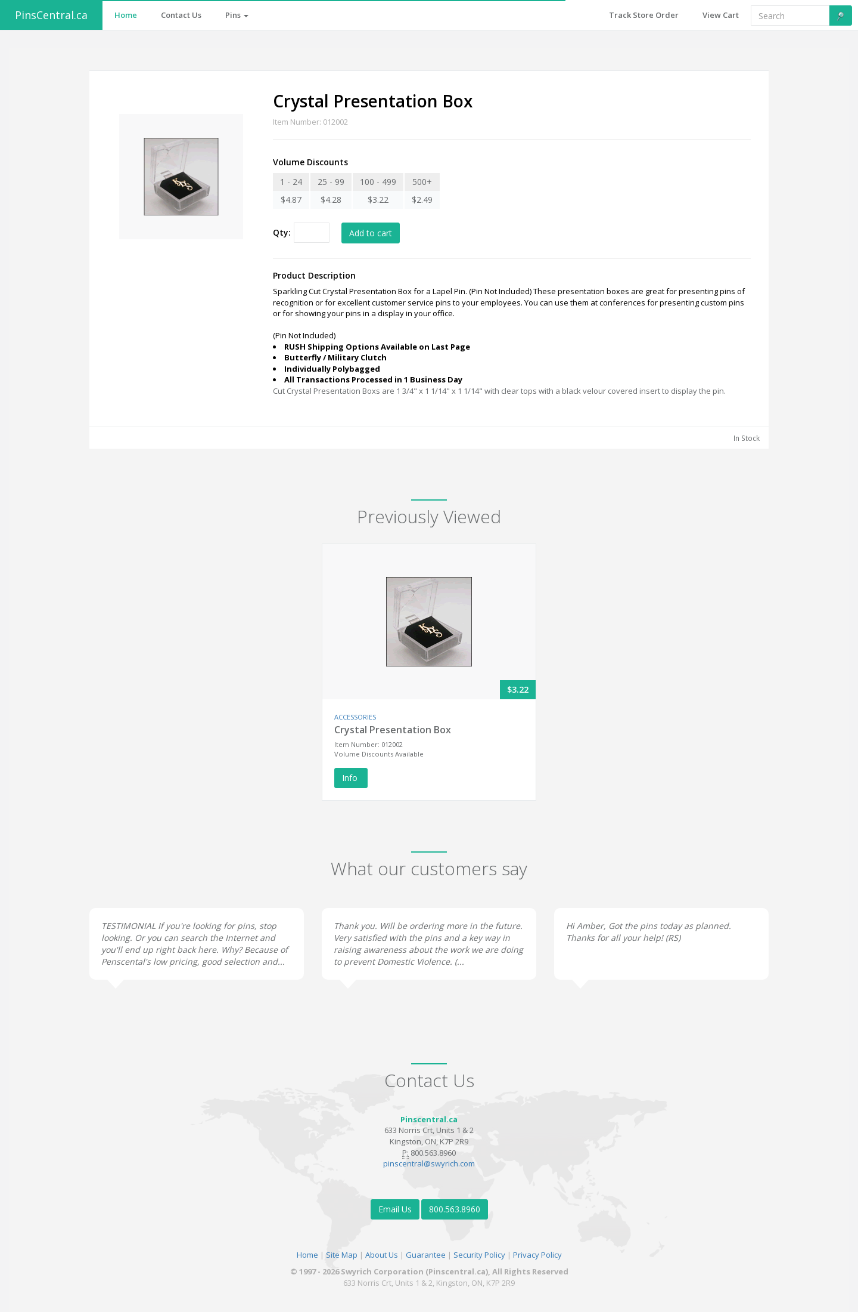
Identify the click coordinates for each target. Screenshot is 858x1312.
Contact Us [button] (181, 15)
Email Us (395, 1209)
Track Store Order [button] (644, 15)
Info (351, 777)
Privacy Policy (537, 1254)
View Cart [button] (720, 15)
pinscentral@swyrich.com (429, 1163)
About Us (381, 1254)
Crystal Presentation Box (392, 729)
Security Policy (479, 1254)
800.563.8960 (454, 1209)
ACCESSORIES (355, 716)
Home (307, 1254)
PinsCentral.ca (51, 15)
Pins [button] (236, 15)
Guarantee (426, 1254)
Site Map (342, 1254)
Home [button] (125, 15)
